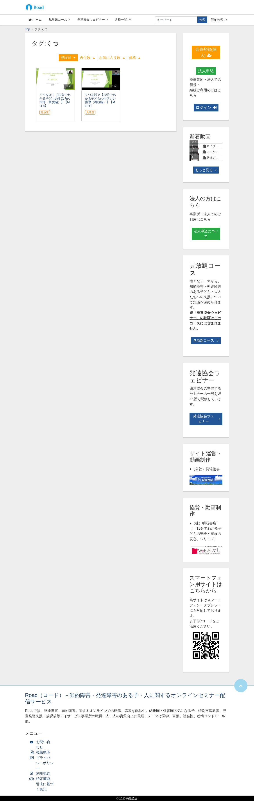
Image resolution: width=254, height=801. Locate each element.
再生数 (87, 57)
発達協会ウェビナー (92, 19)
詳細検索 (219, 20)
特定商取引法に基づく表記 (43, 784)
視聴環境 (41, 752)
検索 (202, 20)
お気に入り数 (112, 57)
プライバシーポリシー (43, 763)
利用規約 (41, 773)
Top (27, 29)
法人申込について (206, 233)
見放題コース (59, 19)
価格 (134, 57)
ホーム (35, 19)
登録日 (68, 57)
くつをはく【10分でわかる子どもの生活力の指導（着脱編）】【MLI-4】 (55, 100)
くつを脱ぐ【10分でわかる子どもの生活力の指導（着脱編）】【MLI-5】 (100, 100)
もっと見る (206, 170)
